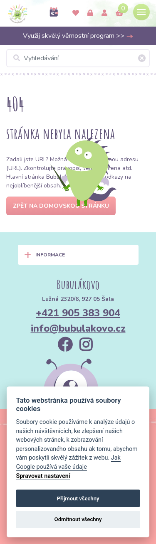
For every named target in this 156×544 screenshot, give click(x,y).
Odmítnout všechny (78, 519)
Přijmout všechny (78, 498)
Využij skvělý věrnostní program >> (78, 35)
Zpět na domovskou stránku (61, 206)
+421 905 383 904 (78, 313)
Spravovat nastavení (43, 476)
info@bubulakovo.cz (78, 328)
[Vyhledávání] (78, 58)
